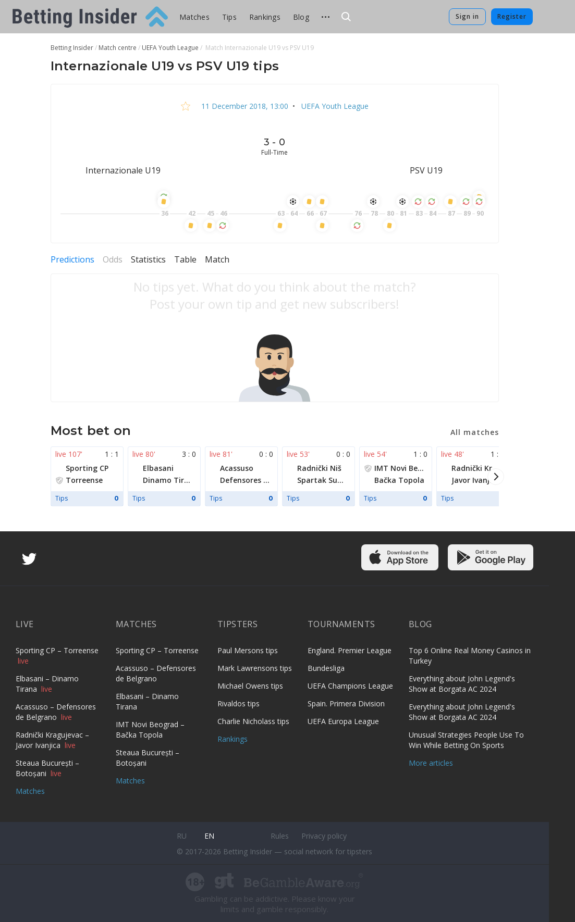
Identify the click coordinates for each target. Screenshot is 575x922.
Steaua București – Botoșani (47, 768)
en (209, 836)
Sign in (467, 16)
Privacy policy (324, 836)
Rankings (264, 17)
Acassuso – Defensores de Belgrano (56, 712)
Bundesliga (326, 668)
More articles (431, 763)
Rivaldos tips (238, 703)
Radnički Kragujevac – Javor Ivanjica (52, 740)
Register (512, 16)
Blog (301, 17)
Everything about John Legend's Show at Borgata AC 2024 (462, 684)
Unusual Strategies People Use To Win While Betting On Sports (466, 740)
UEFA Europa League (343, 721)
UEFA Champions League (350, 686)
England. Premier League (350, 650)
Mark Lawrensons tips (254, 668)
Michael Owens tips (250, 686)
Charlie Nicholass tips (253, 721)
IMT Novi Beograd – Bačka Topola (150, 729)
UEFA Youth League (334, 106)
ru (182, 836)
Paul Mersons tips (247, 650)
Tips (229, 17)
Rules (280, 836)
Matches (194, 17)
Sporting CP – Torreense (57, 650)
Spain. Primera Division (346, 703)
